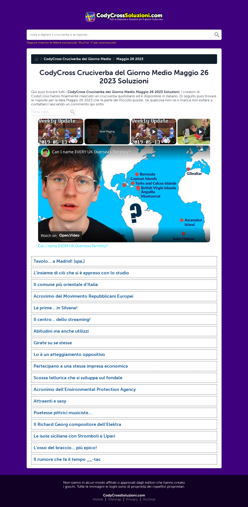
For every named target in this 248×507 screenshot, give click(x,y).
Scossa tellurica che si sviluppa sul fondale (78, 377)
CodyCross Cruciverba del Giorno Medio (77, 59)
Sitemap (114, 499)
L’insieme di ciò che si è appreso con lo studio (81, 272)
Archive (149, 499)
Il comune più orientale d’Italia (66, 284)
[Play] (153, 131)
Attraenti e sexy (50, 401)
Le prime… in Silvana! (56, 307)
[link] (45, 152)
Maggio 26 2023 (129, 59)
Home (98, 499)
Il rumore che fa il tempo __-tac (67, 459)
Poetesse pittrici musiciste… (63, 412)
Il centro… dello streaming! (62, 319)
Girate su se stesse (53, 342)
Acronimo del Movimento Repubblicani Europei (83, 296)
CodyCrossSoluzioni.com (124, 495)
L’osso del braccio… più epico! (65, 447)
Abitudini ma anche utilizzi (61, 331)
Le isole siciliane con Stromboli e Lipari (74, 436)
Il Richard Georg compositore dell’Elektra (77, 424)
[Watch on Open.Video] (60, 235)
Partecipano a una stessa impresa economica (81, 366)
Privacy (132, 499)
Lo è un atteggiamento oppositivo (69, 354)
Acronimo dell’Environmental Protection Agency (85, 389)
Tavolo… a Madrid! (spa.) (59, 261)
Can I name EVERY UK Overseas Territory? (91, 152)
